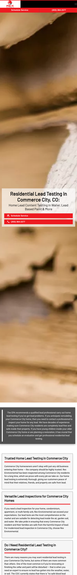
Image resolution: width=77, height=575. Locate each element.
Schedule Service (19, 10)
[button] (76, 4)
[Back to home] (10, 4)
